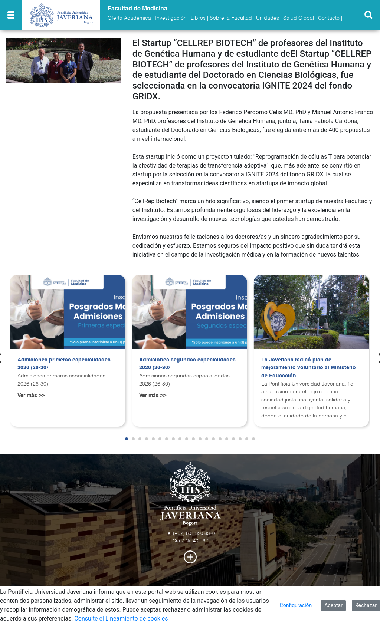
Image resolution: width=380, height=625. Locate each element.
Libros (198, 18)
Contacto (329, 18)
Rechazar (366, 605)
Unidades (267, 18)
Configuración (296, 605)
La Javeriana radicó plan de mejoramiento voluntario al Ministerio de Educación (308, 367)
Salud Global (298, 18)
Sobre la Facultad (231, 18)
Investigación (171, 18)
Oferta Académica (129, 18)
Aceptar (333, 605)
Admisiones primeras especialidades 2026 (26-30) (64, 364)
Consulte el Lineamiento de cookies (121, 618)
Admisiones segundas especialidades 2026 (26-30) (187, 364)
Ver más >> (31, 395)
